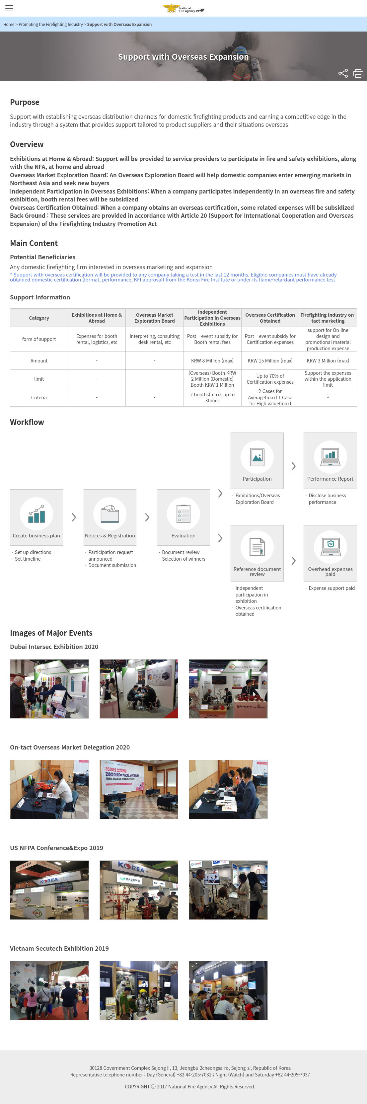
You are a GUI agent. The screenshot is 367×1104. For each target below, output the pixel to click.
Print (358, 73)
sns (343, 73)
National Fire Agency (183, 8)
